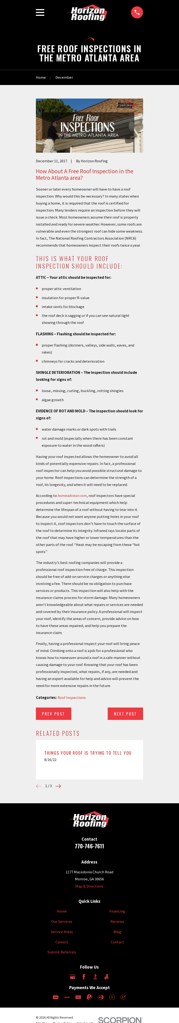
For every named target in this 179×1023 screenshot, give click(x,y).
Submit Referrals (61, 952)
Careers (61, 942)
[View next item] (58, 786)
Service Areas (62, 931)
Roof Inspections (72, 697)
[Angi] (106, 976)
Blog (117, 931)
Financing (117, 911)
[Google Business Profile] (72, 976)
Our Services (61, 921)
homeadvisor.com (72, 495)
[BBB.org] (95, 976)
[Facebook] (83, 976)
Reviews (117, 921)
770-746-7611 (89, 846)
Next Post (125, 714)
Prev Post (53, 714)
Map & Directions (89, 886)
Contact (117, 942)
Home (62, 911)
